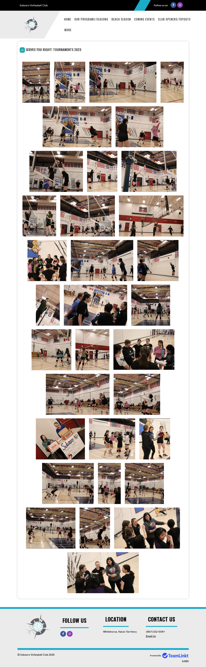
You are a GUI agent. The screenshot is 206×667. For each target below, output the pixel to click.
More (68, 30)
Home (67, 19)
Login (185, 660)
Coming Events (144, 19)
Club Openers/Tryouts (174, 19)
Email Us (151, 636)
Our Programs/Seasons (91, 19)
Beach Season (121, 19)
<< (22, 50)
